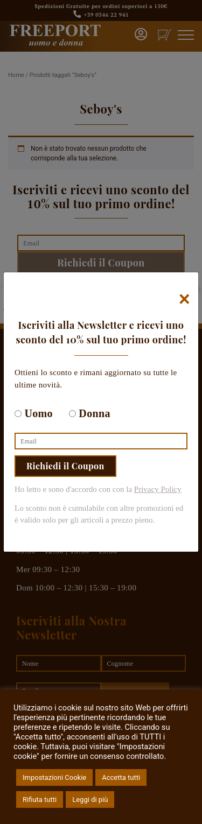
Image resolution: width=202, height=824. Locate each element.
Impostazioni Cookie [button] (54, 777)
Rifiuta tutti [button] (40, 799)
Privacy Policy (158, 489)
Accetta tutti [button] (121, 777)
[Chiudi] (184, 299)
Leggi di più (90, 799)
